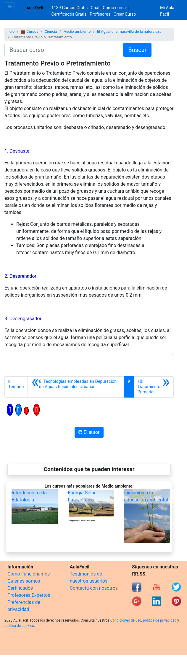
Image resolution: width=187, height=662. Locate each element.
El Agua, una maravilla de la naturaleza (129, 31)
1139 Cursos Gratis (70, 7)
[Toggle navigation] (10, 6)
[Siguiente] (153, 387)
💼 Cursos (29, 31)
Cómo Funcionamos (28, 574)
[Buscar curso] (59, 50)
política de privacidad (159, 620)
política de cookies (19, 626)
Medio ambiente (77, 31)
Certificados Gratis (69, 14)
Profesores (100, 14)
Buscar (137, 49)
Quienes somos (23, 581)
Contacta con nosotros (94, 588)
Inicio (9, 31)
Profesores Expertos (28, 595)
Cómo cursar (115, 7)
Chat (95, 7)
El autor (88, 432)
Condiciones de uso (125, 620)
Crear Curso (125, 14)
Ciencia (51, 31)
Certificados (20, 588)
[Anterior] (76, 387)
